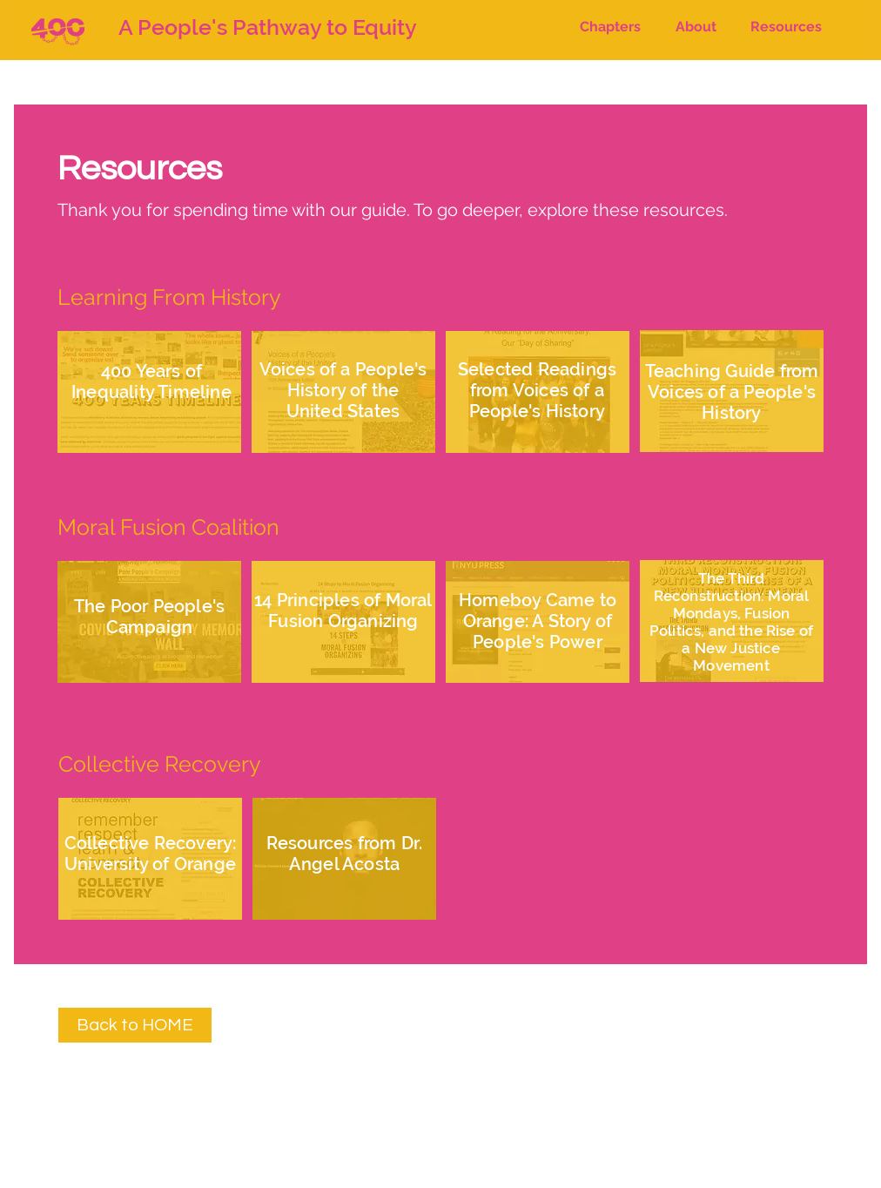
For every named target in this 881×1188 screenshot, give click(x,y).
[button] (610, 27)
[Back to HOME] (135, 1025)
